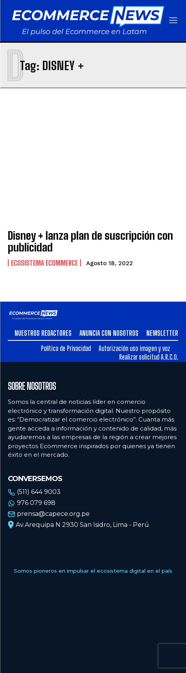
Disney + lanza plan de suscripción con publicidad (90, 241)
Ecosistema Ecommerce (44, 262)
